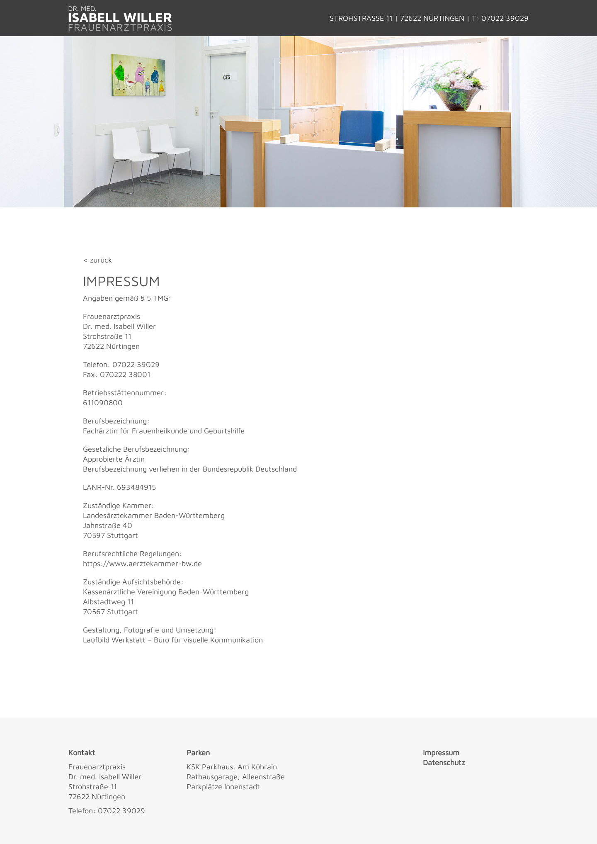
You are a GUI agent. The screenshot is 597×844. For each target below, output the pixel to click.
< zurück (97, 259)
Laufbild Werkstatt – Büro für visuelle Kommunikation (173, 639)
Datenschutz (444, 762)
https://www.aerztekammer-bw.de (142, 563)
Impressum (441, 752)
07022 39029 (505, 18)
